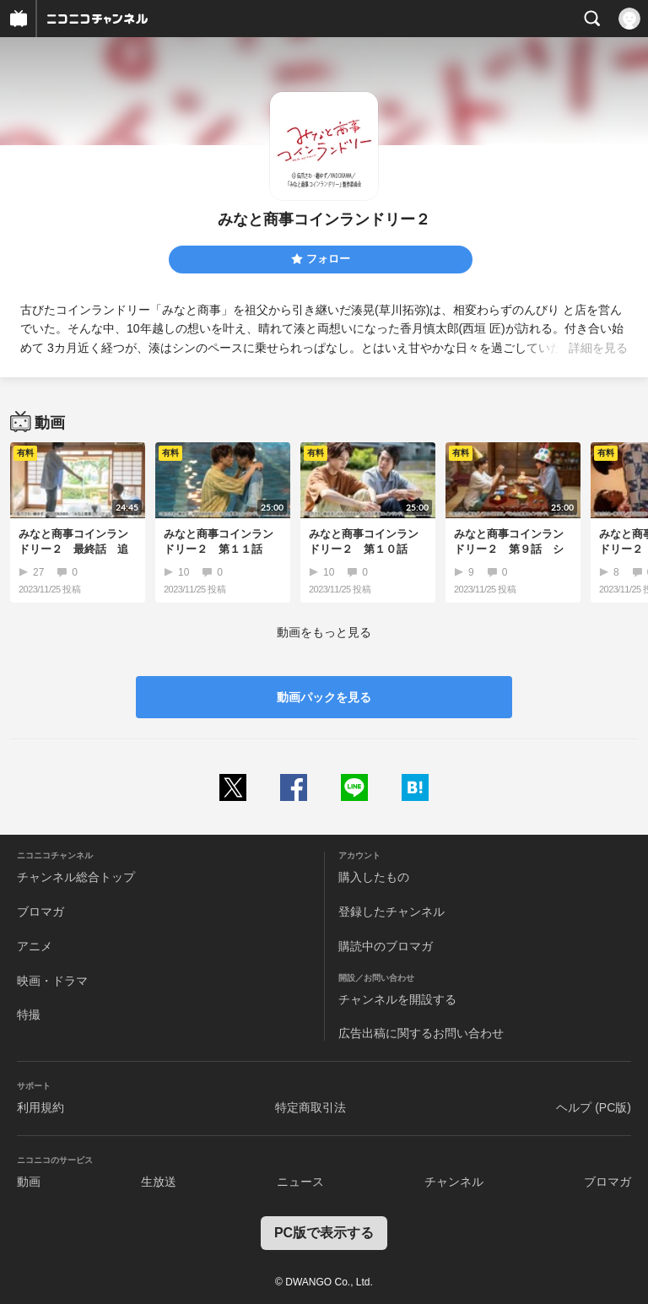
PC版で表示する (324, 1233)
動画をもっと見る (324, 632)
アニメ (34, 946)
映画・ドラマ (52, 980)
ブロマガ (40, 911)
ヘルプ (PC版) (593, 1107)
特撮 (28, 1014)
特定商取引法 (310, 1107)
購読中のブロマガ (385, 946)
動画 (28, 1181)
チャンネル (453, 1181)
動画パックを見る (324, 697)
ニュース (300, 1181)
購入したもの (373, 877)
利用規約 (40, 1107)
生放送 (158, 1181)
